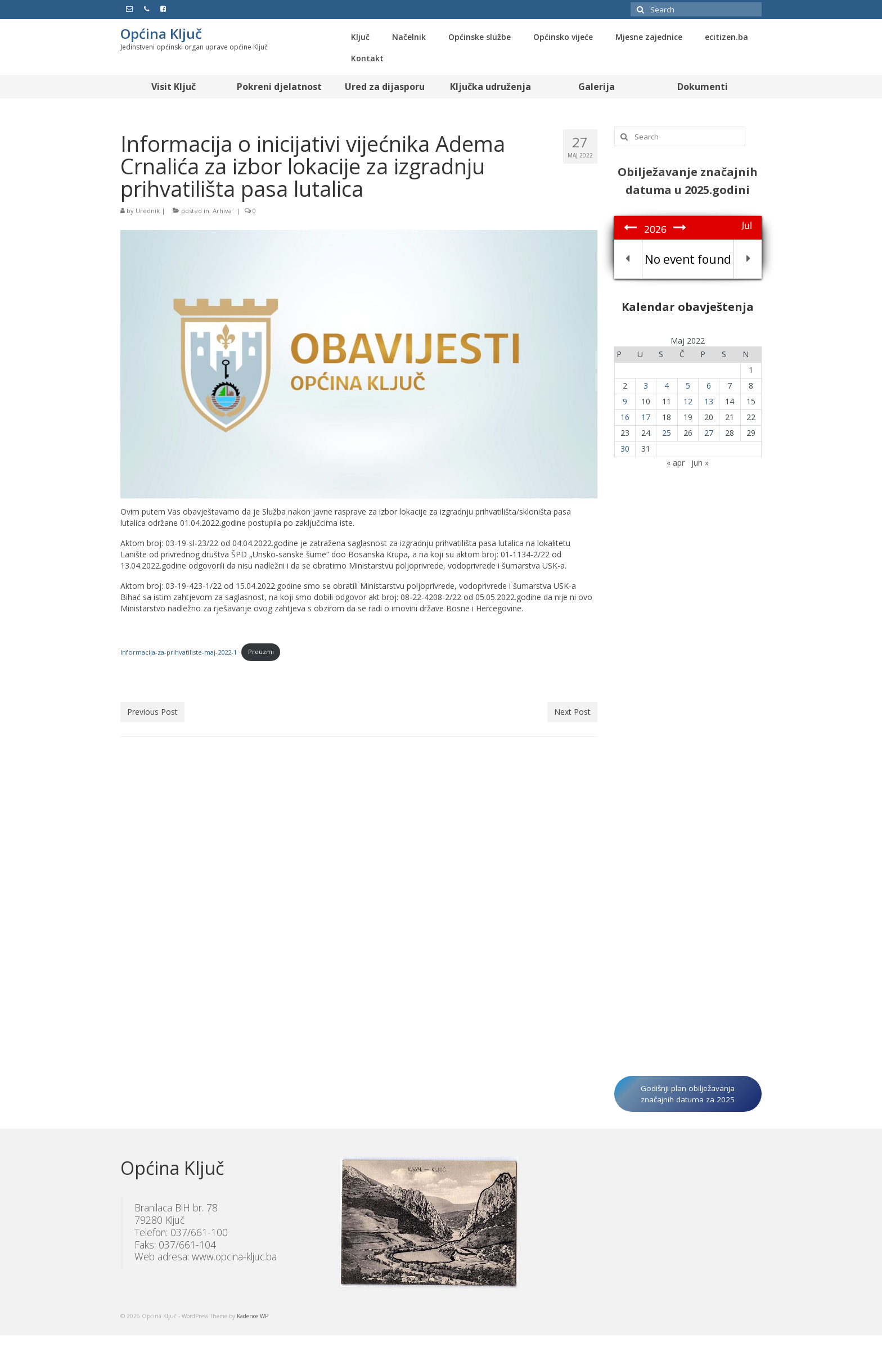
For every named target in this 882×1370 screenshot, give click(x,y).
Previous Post (152, 711)
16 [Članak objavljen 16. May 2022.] (624, 417)
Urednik (148, 210)
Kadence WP (252, 1316)
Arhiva (222, 210)
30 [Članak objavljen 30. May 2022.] (624, 448)
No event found (688, 259)
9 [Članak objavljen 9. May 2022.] (625, 401)
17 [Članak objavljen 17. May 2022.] (645, 417)
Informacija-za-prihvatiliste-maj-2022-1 (178, 651)
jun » (700, 462)
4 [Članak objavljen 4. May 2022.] (666, 385)
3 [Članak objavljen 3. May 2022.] (646, 385)
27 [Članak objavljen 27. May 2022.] (708, 432)
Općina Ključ (161, 33)
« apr (676, 462)
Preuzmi (261, 651)
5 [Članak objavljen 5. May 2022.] (688, 385)
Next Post (572, 711)
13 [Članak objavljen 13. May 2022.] (708, 401)
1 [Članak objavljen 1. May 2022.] (751, 369)
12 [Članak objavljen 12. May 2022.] (687, 401)
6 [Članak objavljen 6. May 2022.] (708, 385)
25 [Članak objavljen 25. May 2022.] (666, 432)
